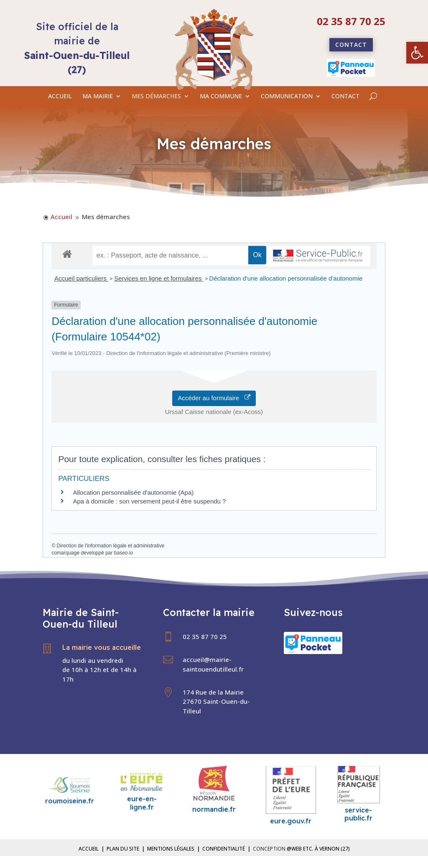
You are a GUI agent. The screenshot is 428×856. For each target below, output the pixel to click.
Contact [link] (351, 45)
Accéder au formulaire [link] (214, 397)
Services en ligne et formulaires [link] (158, 278)
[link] (417, 53)
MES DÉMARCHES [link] (156, 96)
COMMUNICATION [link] (287, 96)
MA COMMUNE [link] (221, 96)
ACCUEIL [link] (60, 96)
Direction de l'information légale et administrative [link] (111, 546)
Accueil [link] (89, 848)
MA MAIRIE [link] (97, 96)
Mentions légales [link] (170, 848)
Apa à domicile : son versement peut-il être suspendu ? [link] (149, 501)
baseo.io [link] (123, 553)
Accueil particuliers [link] (81, 278)
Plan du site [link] (123, 848)
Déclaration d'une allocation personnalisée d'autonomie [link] (286, 278)
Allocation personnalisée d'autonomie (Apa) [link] (133, 492)
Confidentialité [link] (223, 848)
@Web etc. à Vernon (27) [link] (318, 848)
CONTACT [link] (345, 96)
